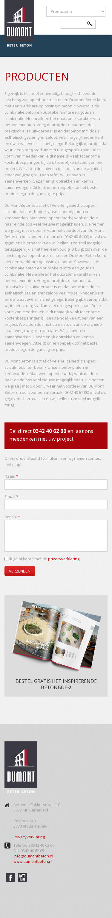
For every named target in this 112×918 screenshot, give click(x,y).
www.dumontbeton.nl (32, 861)
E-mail (11, 496)
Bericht (12, 516)
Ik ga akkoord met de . (44, 558)
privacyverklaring (63, 558)
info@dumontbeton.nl (33, 856)
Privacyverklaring (29, 837)
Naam (11, 476)
